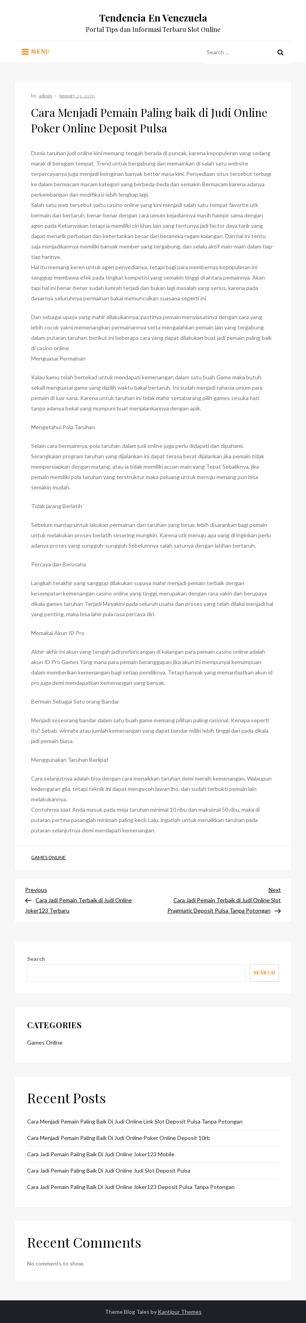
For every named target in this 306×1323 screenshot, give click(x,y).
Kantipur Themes (180, 1311)
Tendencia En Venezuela (153, 17)
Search (36, 958)
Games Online (48, 857)
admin (45, 95)
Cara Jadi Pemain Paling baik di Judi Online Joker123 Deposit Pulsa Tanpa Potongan (131, 1186)
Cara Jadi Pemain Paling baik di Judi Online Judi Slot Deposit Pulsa (108, 1170)
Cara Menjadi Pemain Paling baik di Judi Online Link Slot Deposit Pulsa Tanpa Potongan (135, 1121)
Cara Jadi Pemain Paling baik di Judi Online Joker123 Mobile (101, 1154)
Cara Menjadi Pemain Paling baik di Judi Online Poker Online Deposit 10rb (118, 1137)
